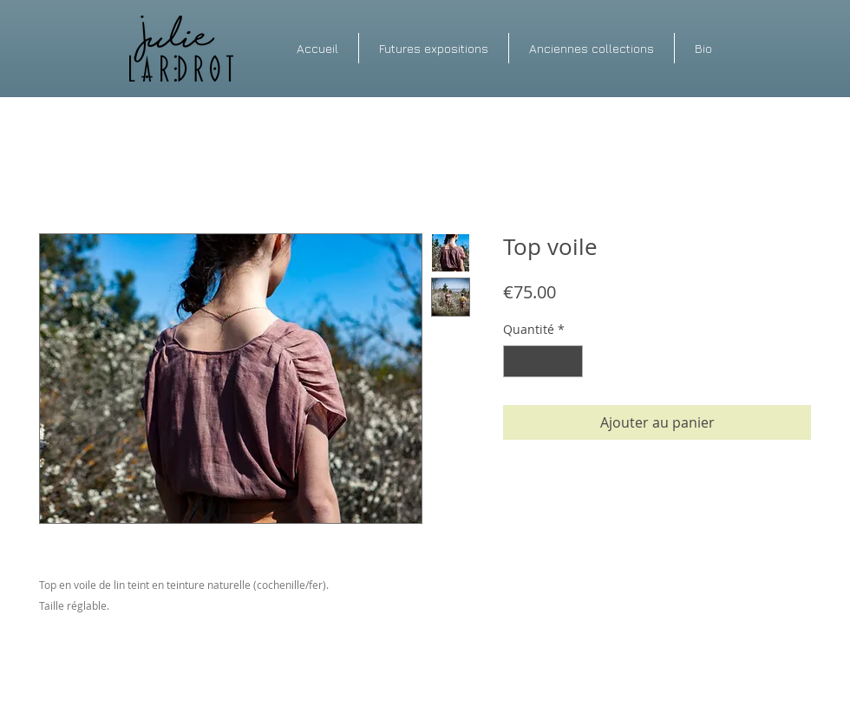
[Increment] (569, 361)
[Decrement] (516, 361)
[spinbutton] (543, 361)
